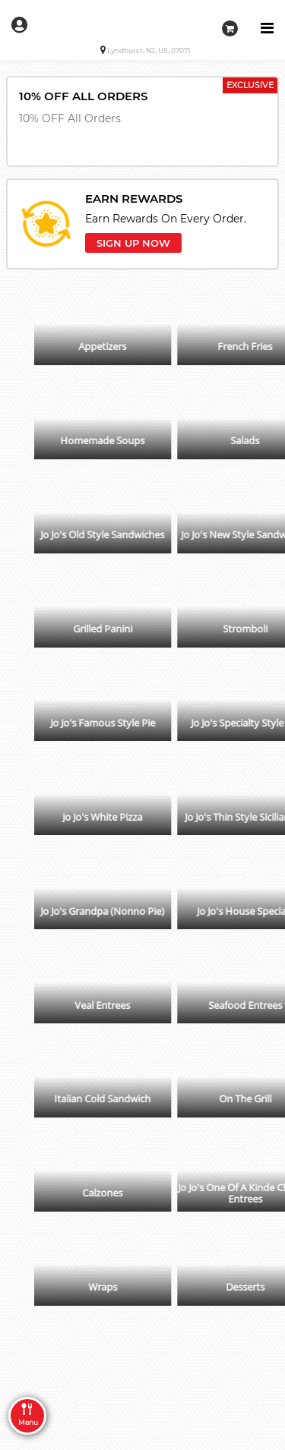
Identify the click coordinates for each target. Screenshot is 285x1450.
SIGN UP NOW (133, 243)
